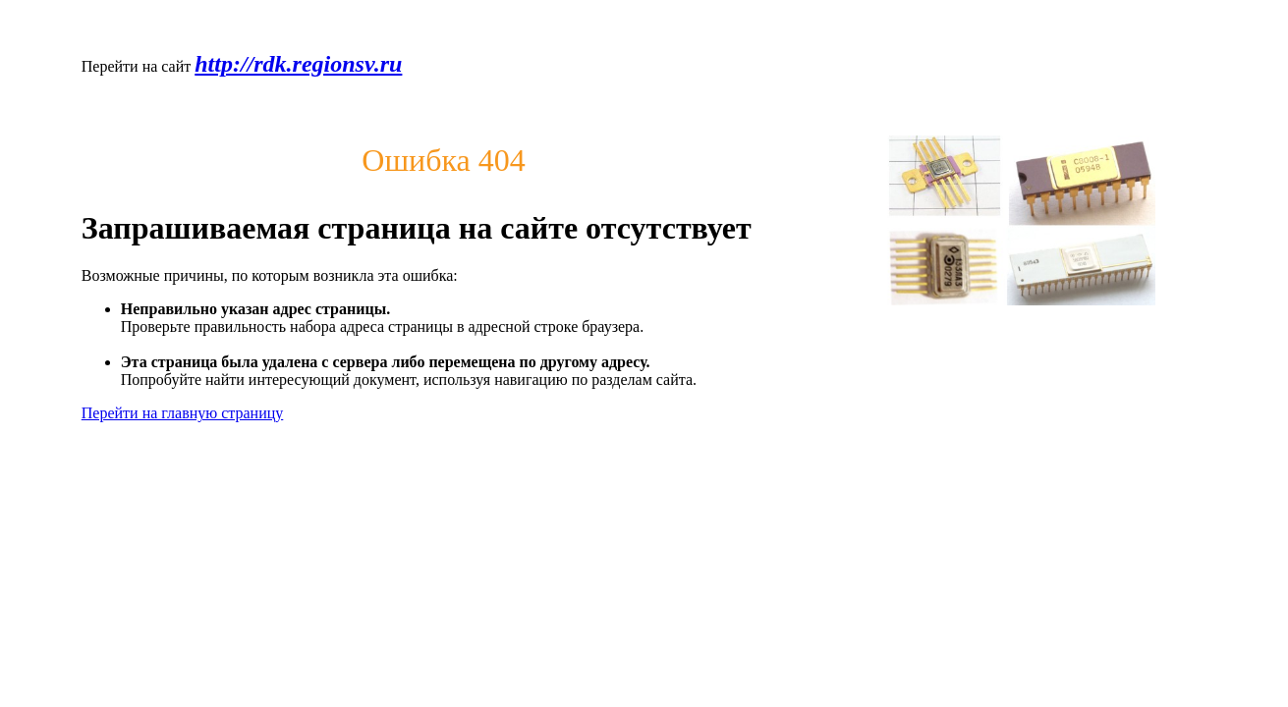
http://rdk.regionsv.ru (298, 64)
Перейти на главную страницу (183, 413)
